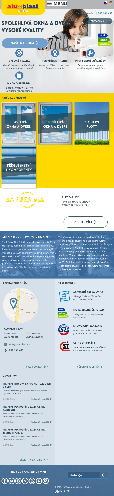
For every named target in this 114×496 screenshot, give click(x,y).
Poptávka (97, 21)
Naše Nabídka (25, 43)
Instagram (46, 485)
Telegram (25, 485)
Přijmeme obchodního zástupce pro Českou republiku (24, 431)
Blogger (18, 485)
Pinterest (39, 485)
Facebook (5, 485)
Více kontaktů (37, 367)
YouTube (32, 485)
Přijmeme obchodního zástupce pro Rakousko (24, 408)
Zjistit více (85, 222)
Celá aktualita (41, 399)
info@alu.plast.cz (17, 344)
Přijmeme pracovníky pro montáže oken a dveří (27, 385)
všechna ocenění (90, 367)
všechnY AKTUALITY (34, 460)
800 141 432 (105, 13)
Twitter (11, 485)
